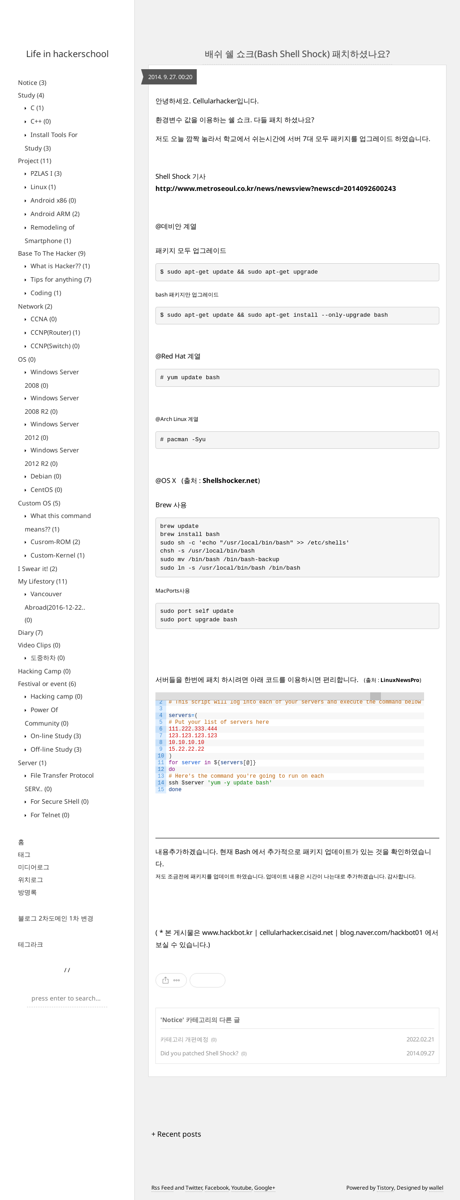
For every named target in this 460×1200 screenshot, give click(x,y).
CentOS (45, 489)
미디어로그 (33, 867)
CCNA (43, 318)
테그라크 (30, 944)
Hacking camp (55, 696)
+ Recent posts (176, 1134)
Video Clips (39, 645)
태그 (24, 854)
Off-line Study (55, 749)
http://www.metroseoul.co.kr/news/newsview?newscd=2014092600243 (275, 188)
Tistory (385, 1187)
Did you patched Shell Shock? (199, 1053)
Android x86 (52, 200)
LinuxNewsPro (400, 680)
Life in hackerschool (67, 54)
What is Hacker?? (59, 265)
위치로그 (30, 879)
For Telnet (49, 814)
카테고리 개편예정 (184, 1039)
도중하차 (47, 657)
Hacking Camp (44, 671)
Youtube (241, 1187)
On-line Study (55, 735)
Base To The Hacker (51, 253)
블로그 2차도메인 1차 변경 (55, 918)
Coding (45, 292)
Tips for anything (60, 279)
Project (34, 160)
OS (26, 359)
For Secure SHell (58, 801)
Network (35, 306)
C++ (40, 121)
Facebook (217, 1187)
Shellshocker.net (230, 480)
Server (32, 762)
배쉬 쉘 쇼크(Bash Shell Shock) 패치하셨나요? (297, 54)
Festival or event (47, 683)
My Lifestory (42, 581)
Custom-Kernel (56, 555)
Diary (30, 632)
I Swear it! (37, 568)
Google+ (264, 1187)
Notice (32, 82)
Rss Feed (162, 1187)
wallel (436, 1187)
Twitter (194, 1187)
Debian (45, 476)
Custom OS (39, 503)
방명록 (27, 892)
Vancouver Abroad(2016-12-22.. (55, 606)
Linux (42, 186)
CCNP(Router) (54, 332)
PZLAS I (45, 173)
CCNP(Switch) (54, 345)
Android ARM (54, 213)
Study (31, 95)
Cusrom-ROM (54, 541)
